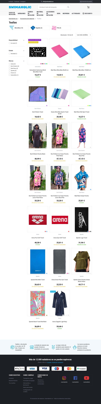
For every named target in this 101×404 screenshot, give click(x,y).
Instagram (23, 1)
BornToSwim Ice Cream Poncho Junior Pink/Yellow (38, 196)
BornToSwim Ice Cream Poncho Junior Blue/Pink (59, 196)
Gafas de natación (12, 13)
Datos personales (28, 387)
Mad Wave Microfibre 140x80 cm (82, 70)
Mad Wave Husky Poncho (82, 196)
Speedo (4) (13, 70)
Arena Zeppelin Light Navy (59, 321)
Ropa (58, 13)
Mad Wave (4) (14, 68)
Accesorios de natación (50, 13)
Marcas (17, 61)
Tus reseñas (12, 383)
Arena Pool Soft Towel (38, 238)
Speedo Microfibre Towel (38, 279)
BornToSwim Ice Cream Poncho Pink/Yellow (59, 154)
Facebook (16, 1)
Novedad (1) (14, 53)
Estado (17, 50)
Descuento (87, 13)
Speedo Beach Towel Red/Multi (37, 321)
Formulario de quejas (29, 380)
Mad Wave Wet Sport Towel (81, 112)
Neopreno (66, 13)
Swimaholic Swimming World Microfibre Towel (38, 71)
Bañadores (21, 13)
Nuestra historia (13, 380)
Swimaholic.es (13, 18)
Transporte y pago (28, 378)
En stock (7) (14, 43)
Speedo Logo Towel (81, 238)
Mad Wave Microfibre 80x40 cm (59, 70)
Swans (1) (13, 72)
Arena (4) (13, 64)
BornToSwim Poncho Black (37, 154)
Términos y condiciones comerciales (41, 382)
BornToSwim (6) (15, 66)
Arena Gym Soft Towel (60, 238)
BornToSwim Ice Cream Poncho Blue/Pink (81, 154)
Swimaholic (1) (14, 75)
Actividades (76, 13)
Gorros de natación (31, 13)
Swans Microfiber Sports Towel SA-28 (59, 112)
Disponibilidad (17, 40)
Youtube (49, 362)
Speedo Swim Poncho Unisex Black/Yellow (81, 280)
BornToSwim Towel (37, 112)
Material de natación (40, 13)
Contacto (11, 1)
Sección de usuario (86, 1)
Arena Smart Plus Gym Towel (60, 279)
